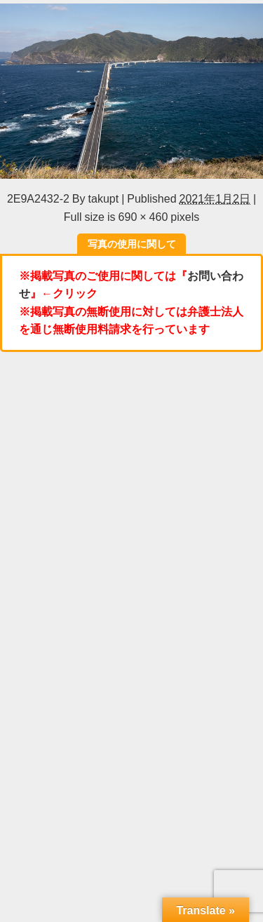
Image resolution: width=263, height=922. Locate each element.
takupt (103, 198)
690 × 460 (143, 216)
